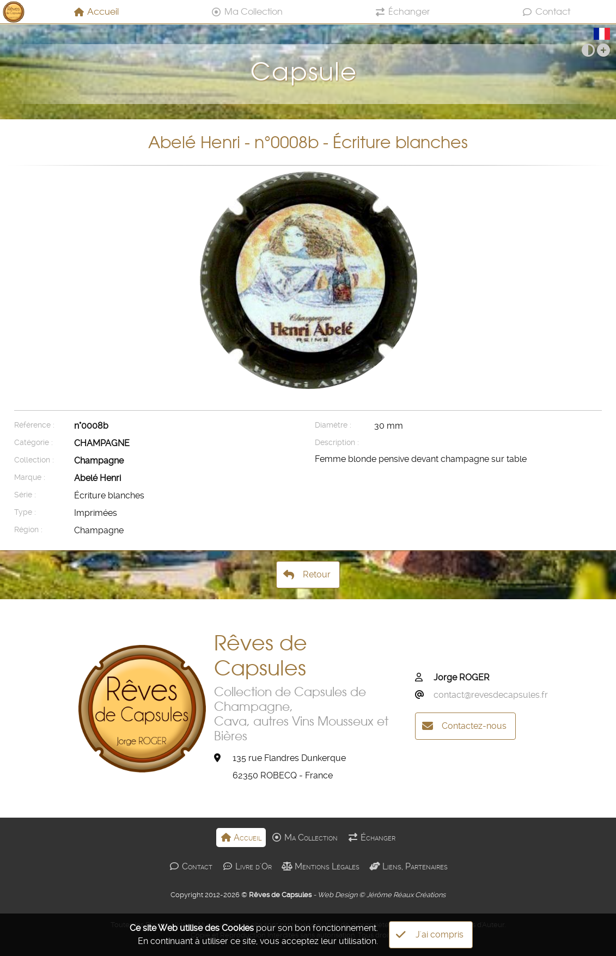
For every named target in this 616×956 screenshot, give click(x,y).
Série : (25, 495)
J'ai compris (429, 934)
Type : (25, 512)
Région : (28, 529)
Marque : (29, 477)
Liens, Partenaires (408, 866)
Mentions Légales (320, 866)
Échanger (402, 11)
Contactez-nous (464, 726)
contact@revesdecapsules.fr (491, 695)
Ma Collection (247, 11)
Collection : (34, 460)
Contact (546, 11)
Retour (307, 574)
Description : (337, 442)
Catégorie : (33, 442)
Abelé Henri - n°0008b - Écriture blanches (308, 142)
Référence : (34, 425)
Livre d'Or (247, 866)
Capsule (308, 66)
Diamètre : (333, 425)
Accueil (96, 11)
